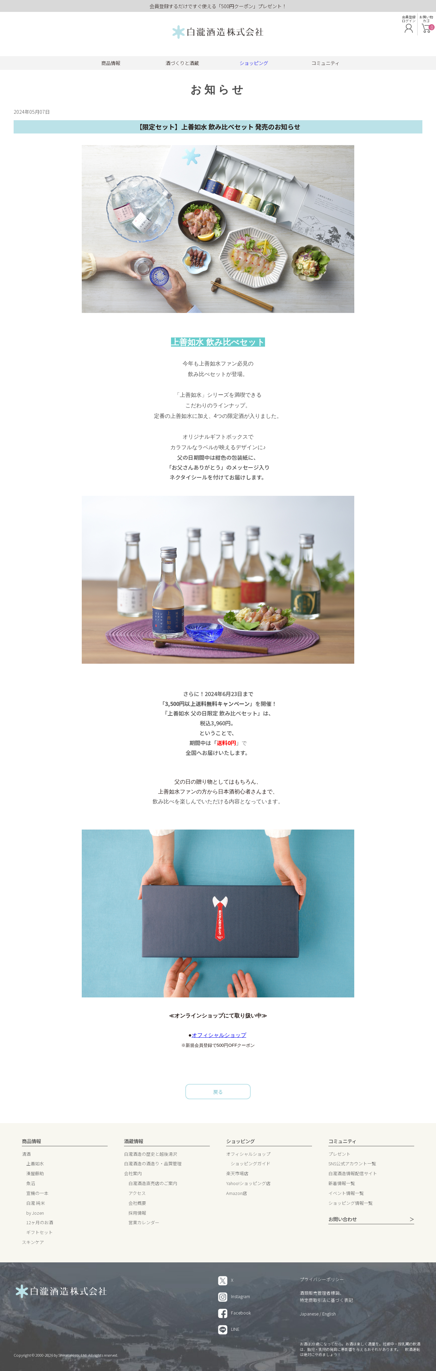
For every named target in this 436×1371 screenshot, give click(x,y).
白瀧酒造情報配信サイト (352, 1174)
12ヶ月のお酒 (39, 1223)
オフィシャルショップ (219, 1035)
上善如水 (35, 1164)
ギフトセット (39, 1232)
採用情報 (137, 1213)
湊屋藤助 (35, 1174)
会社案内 (133, 1174)
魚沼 (30, 1183)
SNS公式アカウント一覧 (352, 1164)
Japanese (309, 1313)
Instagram (234, 1296)
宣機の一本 (37, 1193)
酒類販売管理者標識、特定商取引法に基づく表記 (326, 1296)
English (329, 1313)
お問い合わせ (342, 1219)
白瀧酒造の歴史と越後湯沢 (150, 1154)
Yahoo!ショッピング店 (248, 1183)
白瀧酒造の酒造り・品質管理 (153, 1164)
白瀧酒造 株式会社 (218, 32)
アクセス (137, 1193)
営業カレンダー (143, 1223)
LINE (228, 1329)
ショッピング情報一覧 (350, 1203)
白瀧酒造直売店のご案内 (152, 1183)
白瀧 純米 (35, 1203)
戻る (218, 1091)
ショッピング (253, 62)
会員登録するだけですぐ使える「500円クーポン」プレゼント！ (218, 6)
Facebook (234, 1312)
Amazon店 (236, 1193)
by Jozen (35, 1213)
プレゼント (339, 1154)
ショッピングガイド (250, 1164)
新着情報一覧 (341, 1183)
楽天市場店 (237, 1174)
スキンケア (33, 1242)
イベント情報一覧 (346, 1193)
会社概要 (137, 1203)
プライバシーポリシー (322, 1279)
